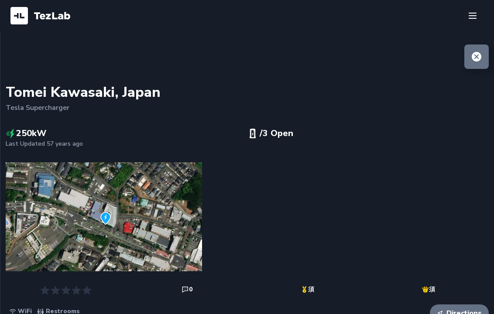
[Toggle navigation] (473, 15)
